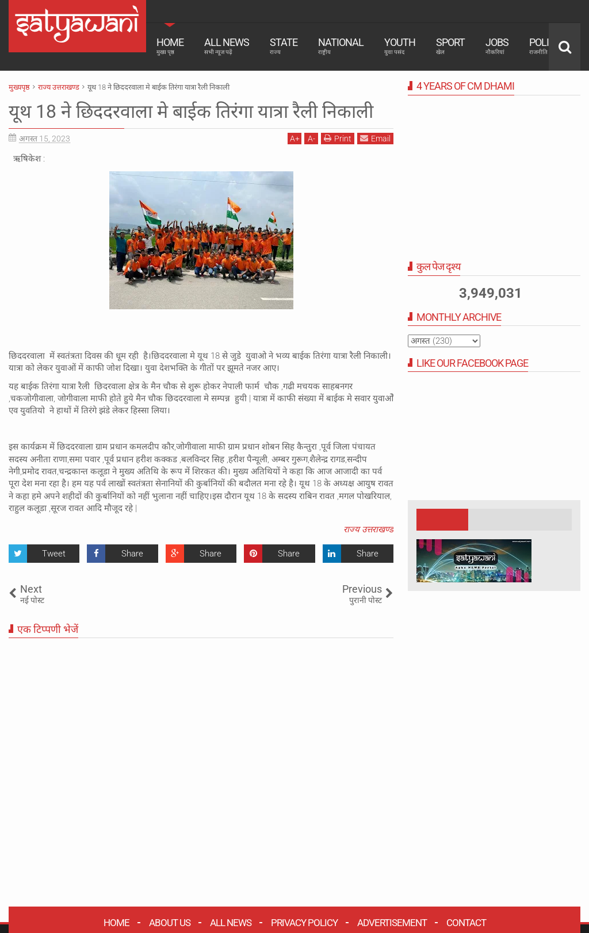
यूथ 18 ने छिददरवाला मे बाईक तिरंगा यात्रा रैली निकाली (191, 111)
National (341, 46)
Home (169, 46)
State (283, 46)
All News (226, 46)
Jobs (496, 46)
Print (337, 138)
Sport (450, 46)
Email (375, 138)
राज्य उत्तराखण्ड (368, 529)
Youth (399, 46)
